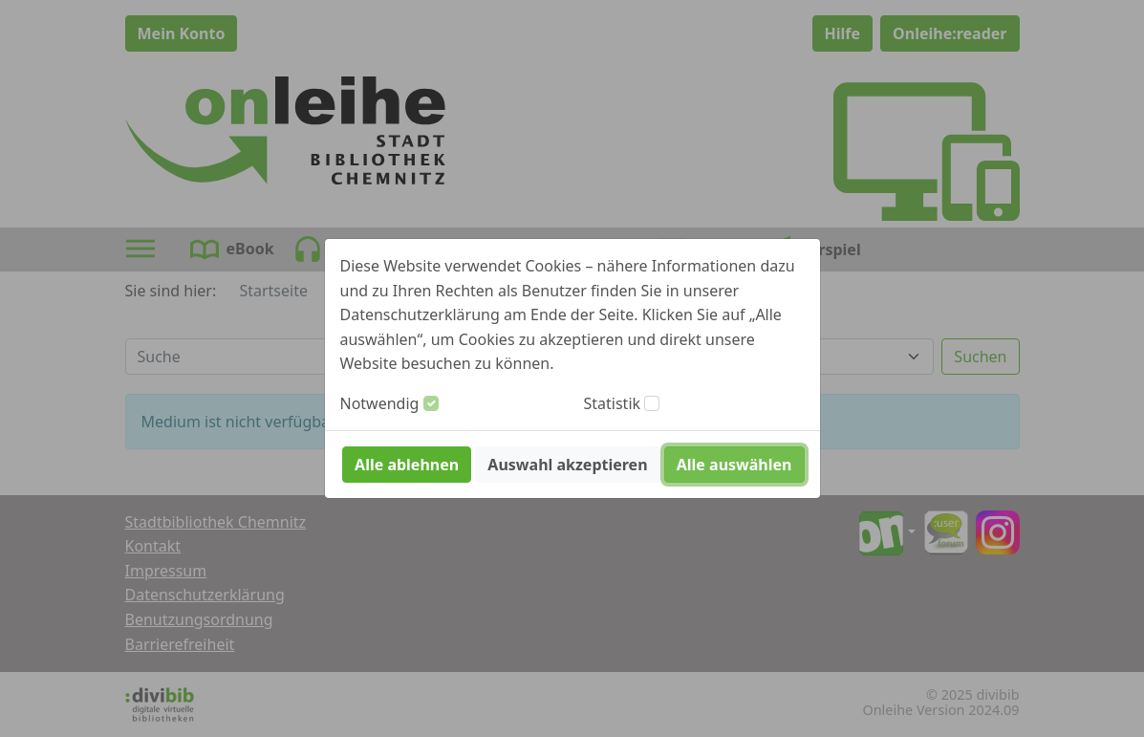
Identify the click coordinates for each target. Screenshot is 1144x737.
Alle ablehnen (407, 464)
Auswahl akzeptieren (567, 464)
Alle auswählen (734, 464)
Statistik (612, 403)
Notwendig (380, 403)
